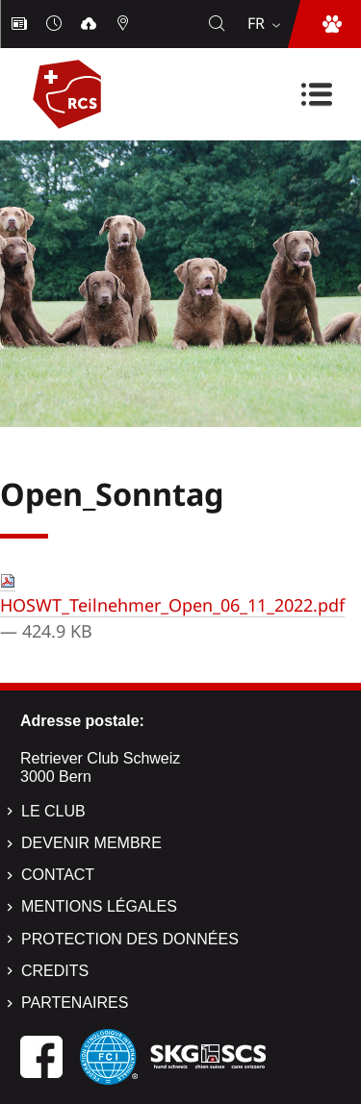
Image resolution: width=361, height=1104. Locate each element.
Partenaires (74, 1002)
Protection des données (130, 939)
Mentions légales (99, 906)
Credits (55, 971)
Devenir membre (91, 843)
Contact (57, 874)
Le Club (53, 811)
